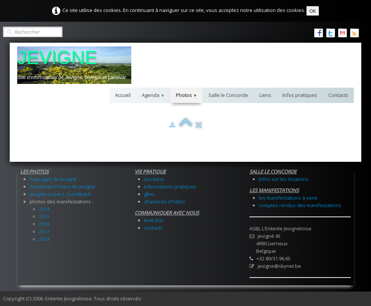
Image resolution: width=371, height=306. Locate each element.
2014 (44, 209)
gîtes (149, 194)
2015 (44, 216)
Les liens (154, 179)
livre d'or (154, 220)
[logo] (74, 65)
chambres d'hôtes (164, 201)
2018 (44, 239)
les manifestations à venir (288, 197)
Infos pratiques (299, 95)
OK (312, 10)
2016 (44, 224)
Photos (186, 95)
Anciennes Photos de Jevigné (62, 186)
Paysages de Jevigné (53, 179)
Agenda (153, 95)
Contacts (338, 95)
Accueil (123, 95)
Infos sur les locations (284, 179)
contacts (153, 227)
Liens (265, 95)
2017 (44, 231)
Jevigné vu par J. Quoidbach (60, 194)
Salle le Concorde (228, 95)
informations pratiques (170, 186)
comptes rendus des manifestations (300, 205)
